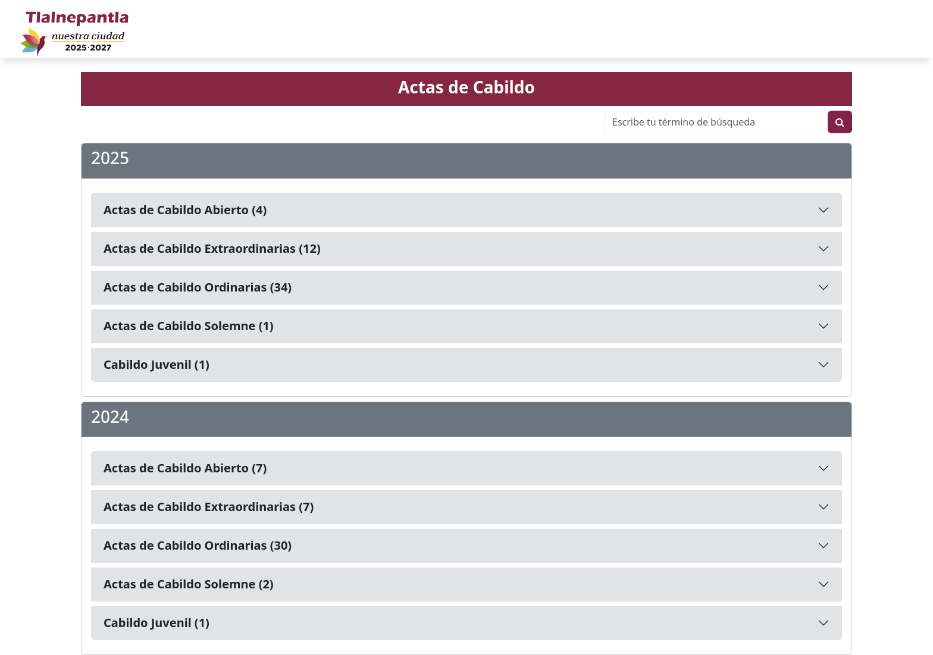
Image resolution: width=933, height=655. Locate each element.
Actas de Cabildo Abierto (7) (185, 468)
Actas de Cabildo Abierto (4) (185, 210)
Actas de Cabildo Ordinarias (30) (198, 545)
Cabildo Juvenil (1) (156, 364)
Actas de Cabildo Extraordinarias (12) (212, 248)
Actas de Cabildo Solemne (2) (189, 584)
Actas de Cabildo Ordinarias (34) (198, 287)
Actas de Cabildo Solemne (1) (189, 326)
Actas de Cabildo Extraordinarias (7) (209, 507)
